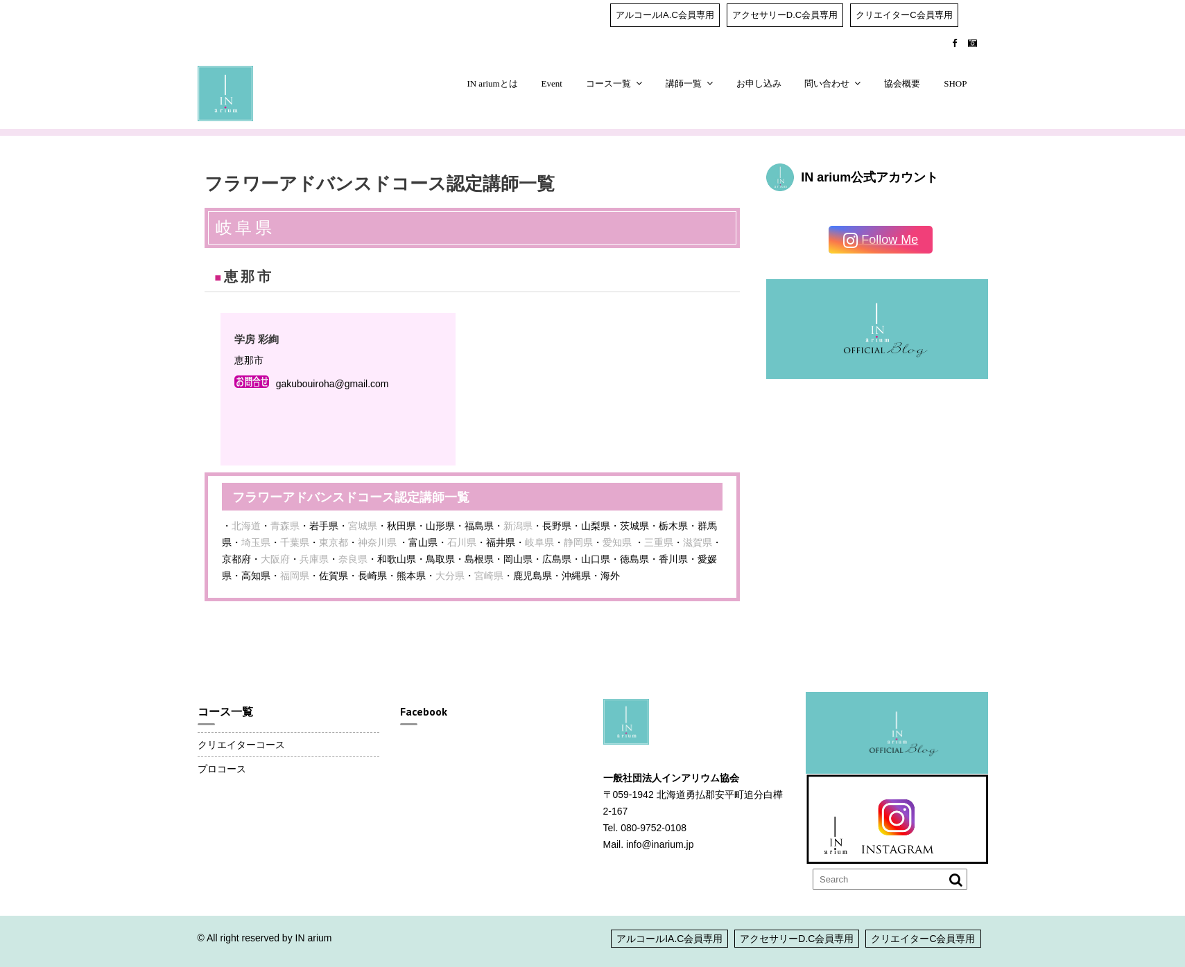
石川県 (461, 542)
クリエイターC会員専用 (904, 15)
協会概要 (902, 83)
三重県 (658, 542)
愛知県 (617, 542)
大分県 (450, 575)
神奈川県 (377, 542)
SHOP (955, 83)
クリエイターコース (241, 744)
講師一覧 (684, 83)
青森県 (285, 525)
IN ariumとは (492, 83)
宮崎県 (488, 575)
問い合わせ (826, 83)
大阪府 (275, 559)
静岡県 (578, 542)
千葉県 (294, 542)
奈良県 (352, 559)
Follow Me (880, 240)
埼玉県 (255, 542)
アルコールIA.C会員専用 (665, 15)
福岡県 (294, 575)
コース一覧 (608, 83)
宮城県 (362, 525)
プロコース (222, 768)
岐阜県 (539, 542)
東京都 (333, 542)
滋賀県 (697, 542)
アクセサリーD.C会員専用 (785, 15)
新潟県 (518, 525)
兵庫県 (314, 559)
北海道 (246, 525)
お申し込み (758, 83)
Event (552, 83)
